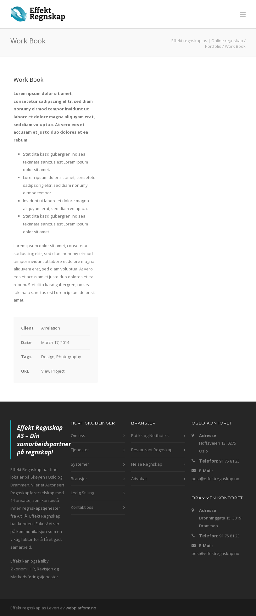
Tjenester (80, 449)
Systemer (80, 464)
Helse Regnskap (146, 464)
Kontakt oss (82, 507)
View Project (52, 371)
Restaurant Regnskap (152, 449)
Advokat (139, 478)
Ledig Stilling (82, 493)
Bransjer (79, 478)
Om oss (78, 435)
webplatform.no (81, 608)
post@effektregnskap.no (215, 478)
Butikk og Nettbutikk (150, 435)
